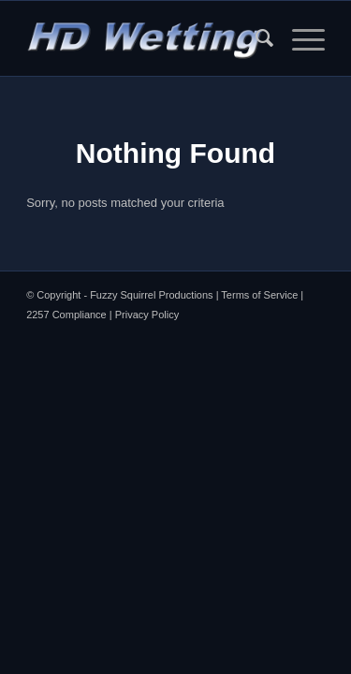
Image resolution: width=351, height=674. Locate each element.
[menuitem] (255, 38)
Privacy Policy (147, 314)
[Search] (255, 38)
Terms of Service (259, 294)
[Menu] (299, 38)
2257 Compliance (66, 314)
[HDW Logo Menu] (145, 38)
